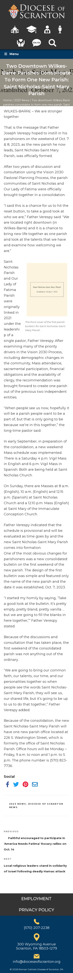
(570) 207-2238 (36, 928)
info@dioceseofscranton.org (36, 962)
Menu (11, 54)
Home (7, 100)
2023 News (21, 100)
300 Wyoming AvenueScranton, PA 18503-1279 (36, 946)
